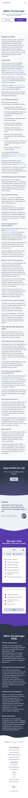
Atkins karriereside (21, 164)
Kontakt (14, 774)
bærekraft (16, 77)
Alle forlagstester (14, 769)
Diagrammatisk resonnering (14, 754)
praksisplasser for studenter (17, 154)
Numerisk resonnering (14, 750)
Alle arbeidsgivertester (14, 767)
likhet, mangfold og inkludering (15, 70)
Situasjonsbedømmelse (14, 759)
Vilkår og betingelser (14, 781)
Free (14, 609)
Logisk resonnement (14, 757)
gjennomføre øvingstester (8, 379)
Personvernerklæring (14, 779)
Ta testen (14, 479)
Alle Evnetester (14, 764)
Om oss (14, 777)
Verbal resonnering (14, 752)
